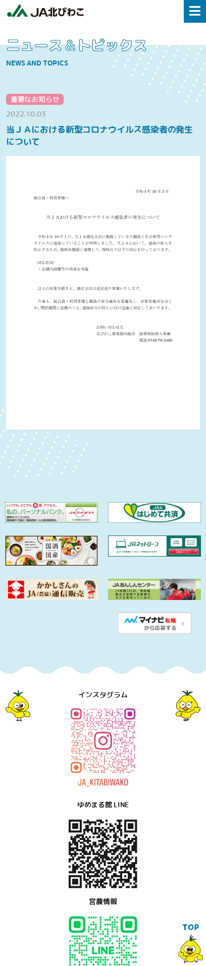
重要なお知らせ (35, 99)
